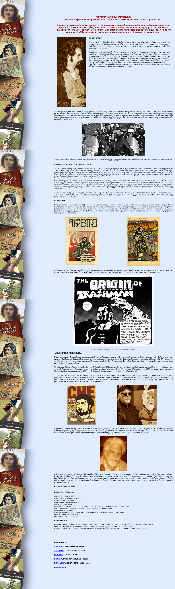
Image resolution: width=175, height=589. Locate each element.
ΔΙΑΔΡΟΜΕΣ (59, 546)
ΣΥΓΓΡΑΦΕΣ (59, 551)
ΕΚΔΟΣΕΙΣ (58, 555)
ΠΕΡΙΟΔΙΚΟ (59, 563)
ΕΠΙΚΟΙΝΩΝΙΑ (60, 567)
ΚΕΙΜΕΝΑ (58, 559)
